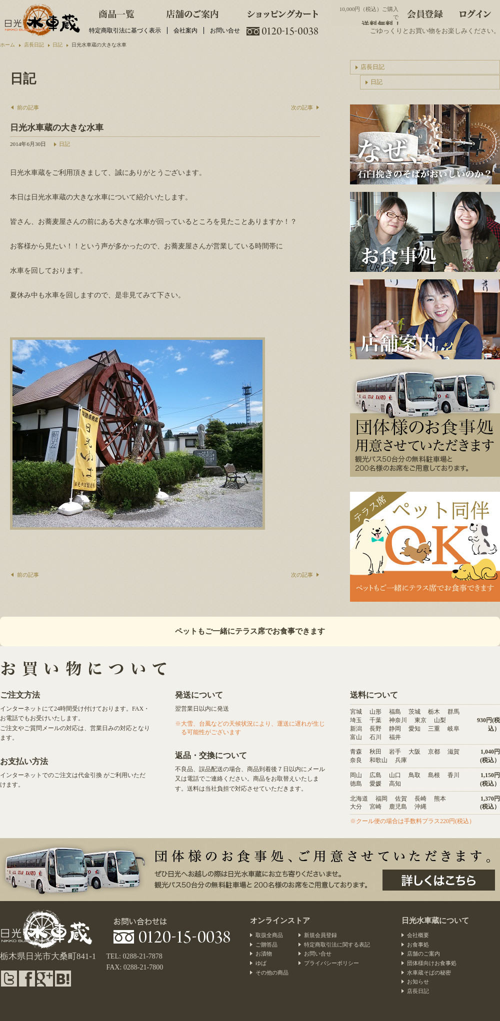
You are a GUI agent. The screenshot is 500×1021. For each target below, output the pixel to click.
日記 (64, 144)
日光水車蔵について (435, 921)
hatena (63, 979)
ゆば (261, 963)
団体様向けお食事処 (431, 963)
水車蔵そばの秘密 (429, 973)
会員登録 (425, 12)
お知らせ (418, 982)
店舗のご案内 (192, 12)
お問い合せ (225, 30)
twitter (9, 979)
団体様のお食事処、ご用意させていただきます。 (438, 880)
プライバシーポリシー (331, 963)
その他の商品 (272, 973)
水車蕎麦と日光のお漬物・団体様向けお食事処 (41, 20)
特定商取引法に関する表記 (337, 945)
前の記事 (28, 107)
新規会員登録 (320, 935)
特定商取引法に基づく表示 (125, 30)
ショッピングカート (283, 12)
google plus (45, 979)
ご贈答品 (267, 945)
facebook (27, 979)
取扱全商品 (269, 935)
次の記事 (302, 107)
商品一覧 (116, 12)
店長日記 (372, 66)
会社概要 (418, 935)
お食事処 (418, 945)
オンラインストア (280, 921)
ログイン (475, 12)
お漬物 (264, 954)
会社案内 (186, 30)
